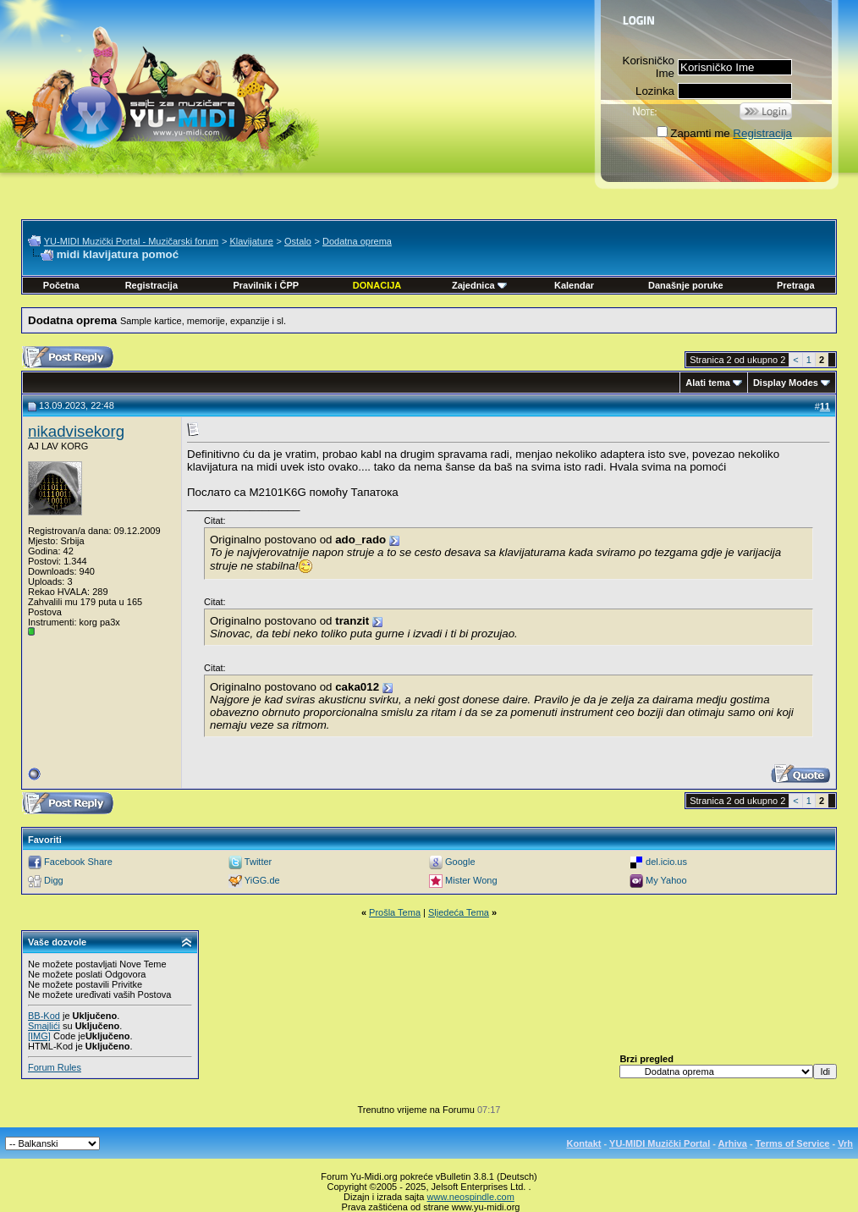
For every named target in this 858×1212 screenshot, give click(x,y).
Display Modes (785, 382)
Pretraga (796, 285)
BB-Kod (44, 1016)
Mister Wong (471, 880)
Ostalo (297, 241)
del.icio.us (666, 862)
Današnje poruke (685, 285)
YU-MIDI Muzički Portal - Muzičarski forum (131, 241)
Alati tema (707, 382)
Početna (61, 285)
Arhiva (732, 1143)
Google (460, 862)
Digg (53, 880)
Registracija (762, 133)
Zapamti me (693, 133)
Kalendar (574, 285)
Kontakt (584, 1143)
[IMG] (39, 1036)
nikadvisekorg (76, 431)
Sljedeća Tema (458, 912)
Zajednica (479, 285)
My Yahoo (666, 880)
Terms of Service (793, 1143)
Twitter (258, 862)
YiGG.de (262, 880)
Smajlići (44, 1026)
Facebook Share (78, 862)
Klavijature (250, 241)
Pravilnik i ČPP (266, 285)
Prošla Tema (395, 912)
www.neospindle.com (470, 1197)
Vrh (845, 1143)
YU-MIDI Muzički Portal (659, 1143)
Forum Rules (54, 1067)
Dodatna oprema (357, 241)
